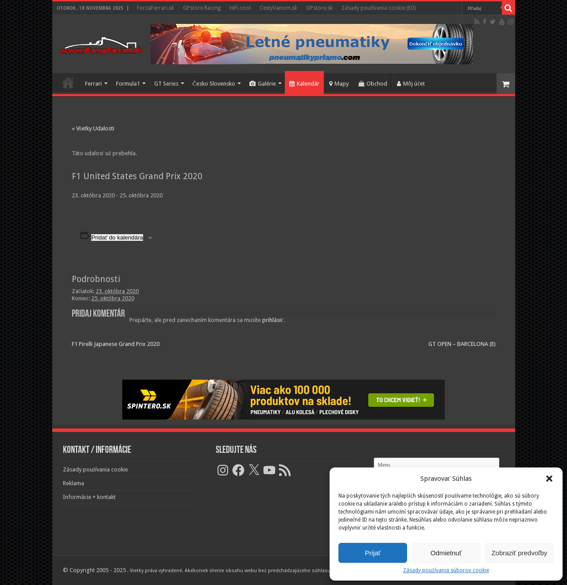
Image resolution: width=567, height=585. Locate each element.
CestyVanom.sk (278, 8)
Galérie (262, 83)
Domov (68, 82)
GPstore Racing (202, 8)
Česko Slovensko (214, 83)
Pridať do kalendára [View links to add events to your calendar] (117, 237)
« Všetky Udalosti (93, 128)
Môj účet (411, 83)
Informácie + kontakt (89, 497)
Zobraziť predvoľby (519, 553)
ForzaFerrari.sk (155, 8)
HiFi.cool (240, 8)
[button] (549, 478)
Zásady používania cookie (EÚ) (379, 8)
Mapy (339, 83)
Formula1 (128, 83)
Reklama (73, 483)
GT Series (166, 83)
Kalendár (304, 83)
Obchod (372, 83)
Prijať (373, 553)
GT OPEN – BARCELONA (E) (462, 344)
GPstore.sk (319, 8)
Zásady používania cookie (95, 469)
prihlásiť (273, 320)
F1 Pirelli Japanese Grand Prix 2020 (115, 344)
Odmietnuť (446, 553)
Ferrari (93, 83)
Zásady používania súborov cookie (446, 570)
